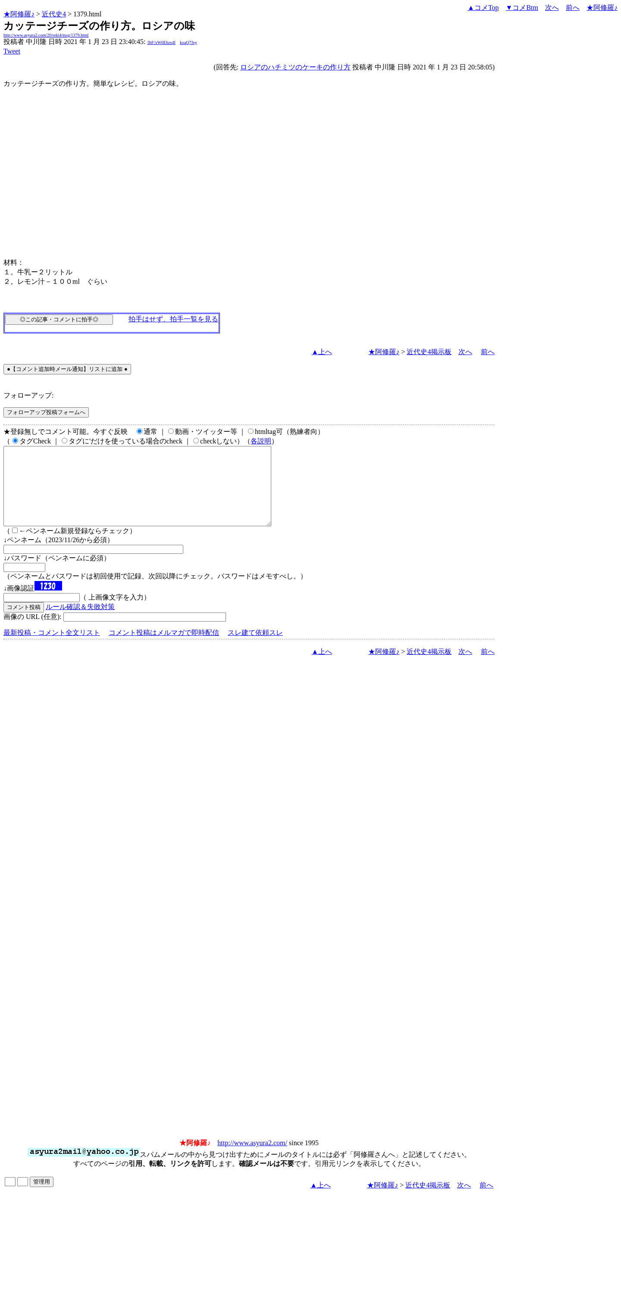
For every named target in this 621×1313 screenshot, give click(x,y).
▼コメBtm (522, 7)
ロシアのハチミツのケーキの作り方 (295, 67)
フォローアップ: (28, 395)
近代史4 (54, 14)
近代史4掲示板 (429, 351)
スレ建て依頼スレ (255, 648)
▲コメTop (483, 7)
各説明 (261, 441)
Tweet (11, 51)
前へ (573, 7)
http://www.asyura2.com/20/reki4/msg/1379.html (45, 35)
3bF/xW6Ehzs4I (161, 42)
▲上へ (321, 351)
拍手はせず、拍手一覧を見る (173, 319)
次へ (552, 7)
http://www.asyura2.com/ (252, 1158)
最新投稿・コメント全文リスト (51, 648)
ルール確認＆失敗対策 (80, 622)
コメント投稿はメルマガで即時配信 (164, 648)
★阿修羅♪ (18, 14)
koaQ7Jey (188, 42)
